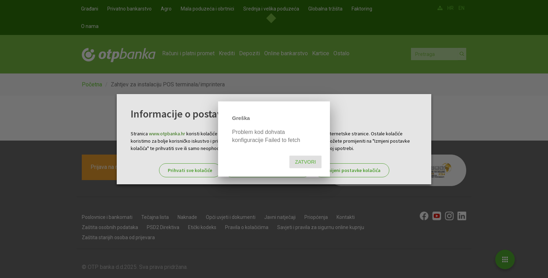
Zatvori (305, 162)
